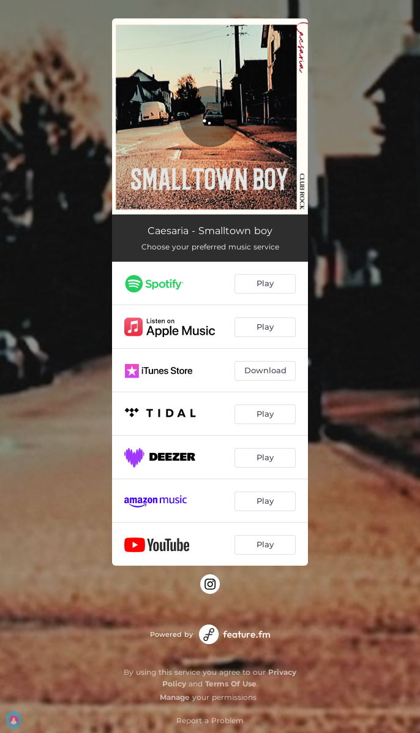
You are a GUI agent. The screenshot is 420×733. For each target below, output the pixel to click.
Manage (175, 697)
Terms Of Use (231, 683)
